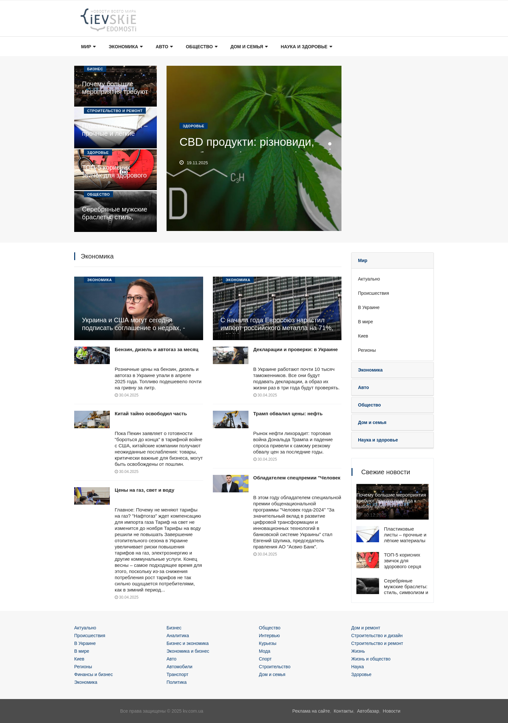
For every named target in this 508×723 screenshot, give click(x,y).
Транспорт (177, 674)
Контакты (343, 711)
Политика (177, 682)
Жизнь (358, 651)
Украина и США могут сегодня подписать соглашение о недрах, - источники (133, 327)
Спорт (265, 658)
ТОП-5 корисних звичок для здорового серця (114, 175)
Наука (357, 666)
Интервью (269, 635)
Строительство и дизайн (377, 635)
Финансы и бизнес (93, 674)
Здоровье (98, 153)
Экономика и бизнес (188, 651)
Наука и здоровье (305, 47)
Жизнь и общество (370, 658)
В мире (365, 321)
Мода (264, 651)
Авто (163, 47)
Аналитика (178, 635)
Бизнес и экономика (188, 643)
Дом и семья (248, 47)
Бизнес (95, 69)
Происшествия (373, 293)
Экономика (125, 47)
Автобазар (368, 711)
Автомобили (179, 666)
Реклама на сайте (311, 711)
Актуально (369, 278)
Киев (363, 336)
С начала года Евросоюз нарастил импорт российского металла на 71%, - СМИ (277, 327)
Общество (201, 47)
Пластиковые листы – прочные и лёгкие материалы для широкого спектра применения (405, 543)
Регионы (367, 350)
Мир (88, 47)
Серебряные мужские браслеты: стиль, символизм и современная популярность (406, 592)
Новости (391, 711)
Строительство (274, 666)
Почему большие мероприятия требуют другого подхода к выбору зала (391, 501)
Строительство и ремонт (115, 111)
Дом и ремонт (365, 627)
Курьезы (267, 643)
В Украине (369, 307)
